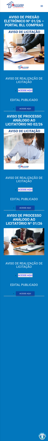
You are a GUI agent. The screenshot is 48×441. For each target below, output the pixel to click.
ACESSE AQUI (25, 90)
